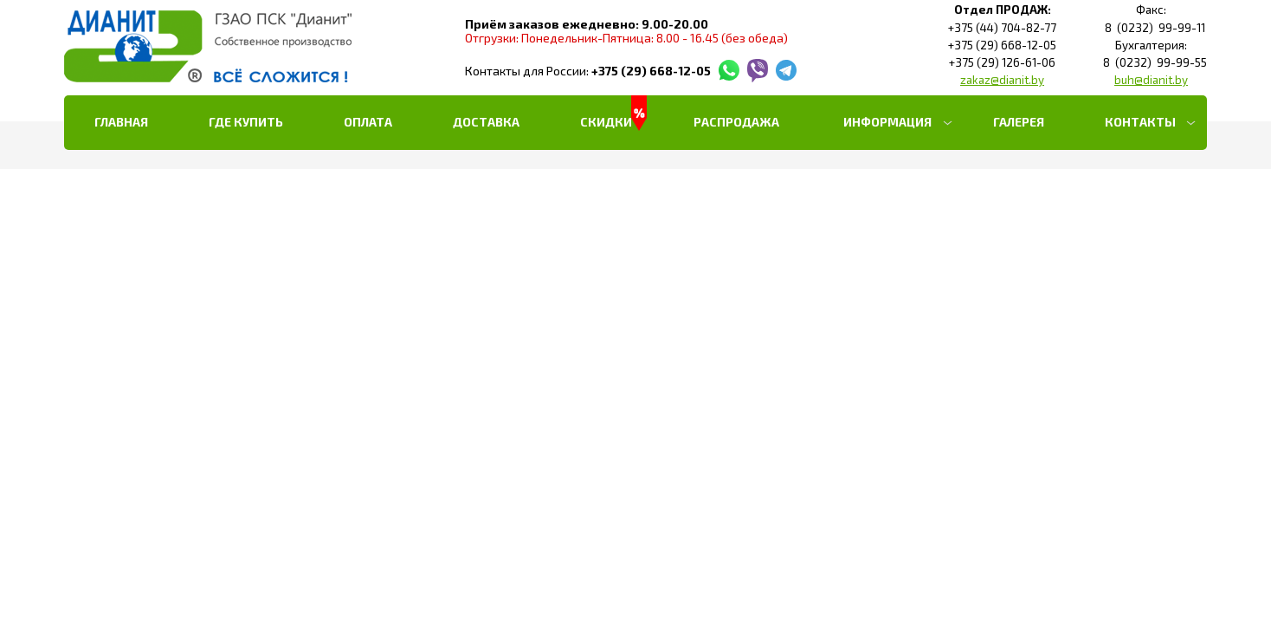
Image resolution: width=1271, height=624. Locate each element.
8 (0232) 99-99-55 (1151, 62)
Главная (121, 121)
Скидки (606, 121)
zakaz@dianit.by (1002, 80)
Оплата (368, 121)
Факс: (1151, 9)
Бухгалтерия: (1151, 45)
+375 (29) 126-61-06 (1002, 62)
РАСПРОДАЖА (736, 121)
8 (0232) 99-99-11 (1151, 28)
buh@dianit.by (1151, 80)
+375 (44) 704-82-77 (1002, 28)
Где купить (246, 121)
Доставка (486, 121)
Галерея (1018, 121)
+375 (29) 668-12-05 (651, 70)
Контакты (1140, 121)
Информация (887, 121)
